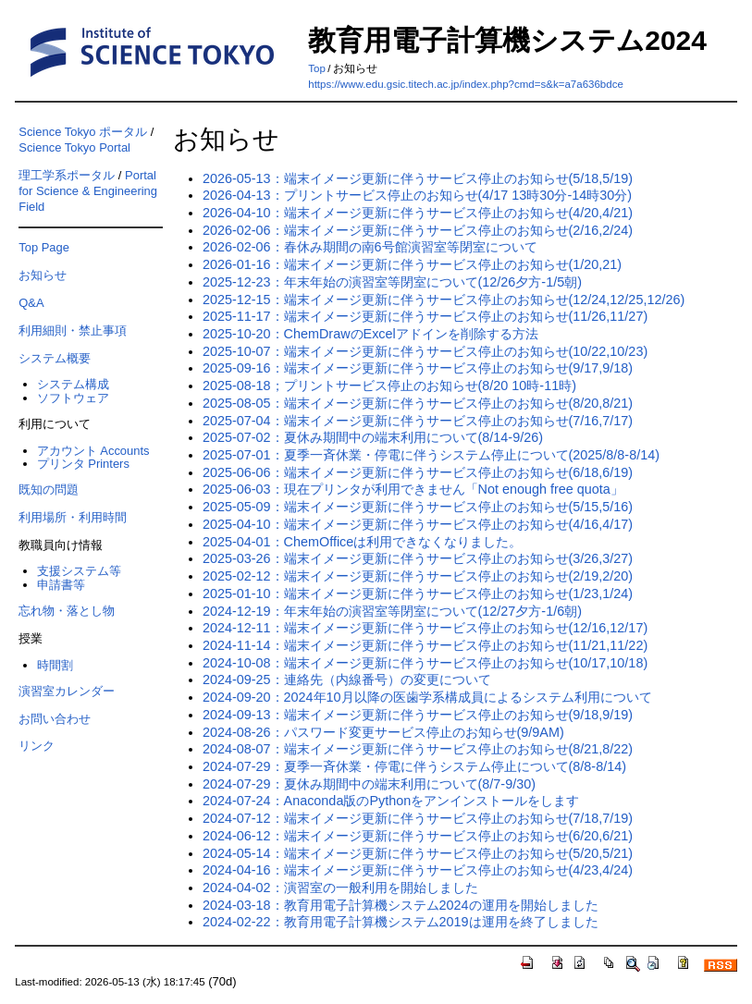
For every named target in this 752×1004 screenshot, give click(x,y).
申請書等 (61, 585)
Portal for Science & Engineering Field (87, 191)
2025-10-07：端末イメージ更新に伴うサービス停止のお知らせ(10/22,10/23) (425, 351)
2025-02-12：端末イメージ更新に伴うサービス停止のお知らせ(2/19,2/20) (418, 576)
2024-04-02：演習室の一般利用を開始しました (340, 887)
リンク (36, 746)
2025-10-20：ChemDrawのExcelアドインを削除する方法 (370, 333)
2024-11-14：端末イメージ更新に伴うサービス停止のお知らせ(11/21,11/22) (425, 645)
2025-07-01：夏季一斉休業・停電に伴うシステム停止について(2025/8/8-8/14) (431, 454)
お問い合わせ (54, 719)
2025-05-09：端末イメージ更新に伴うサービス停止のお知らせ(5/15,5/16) (418, 506)
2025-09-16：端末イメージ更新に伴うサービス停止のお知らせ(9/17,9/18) (418, 368)
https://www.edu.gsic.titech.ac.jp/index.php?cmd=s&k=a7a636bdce (465, 84)
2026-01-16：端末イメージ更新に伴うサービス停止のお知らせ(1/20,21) (412, 264)
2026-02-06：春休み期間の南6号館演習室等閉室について (370, 246)
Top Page (43, 247)
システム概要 (54, 358)
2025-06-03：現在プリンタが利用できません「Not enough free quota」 (413, 489)
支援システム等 (79, 571)
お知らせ (42, 275)
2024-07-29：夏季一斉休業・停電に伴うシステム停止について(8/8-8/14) (414, 766)
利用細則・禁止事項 (72, 330)
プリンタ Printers (83, 464)
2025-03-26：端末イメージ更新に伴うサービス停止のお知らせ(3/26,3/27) (418, 558)
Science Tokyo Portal (74, 147)
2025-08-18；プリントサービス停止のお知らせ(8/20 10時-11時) (389, 385)
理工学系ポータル (66, 175)
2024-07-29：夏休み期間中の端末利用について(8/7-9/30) (369, 784)
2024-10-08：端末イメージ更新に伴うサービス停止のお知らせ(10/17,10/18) (425, 662)
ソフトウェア (73, 398)
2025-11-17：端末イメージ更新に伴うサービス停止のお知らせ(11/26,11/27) (425, 316)
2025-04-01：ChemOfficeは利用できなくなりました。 (362, 541)
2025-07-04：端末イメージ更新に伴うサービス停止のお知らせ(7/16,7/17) (418, 420)
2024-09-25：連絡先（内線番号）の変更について (347, 679)
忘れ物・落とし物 (66, 611)
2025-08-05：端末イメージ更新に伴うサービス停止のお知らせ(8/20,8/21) (418, 403)
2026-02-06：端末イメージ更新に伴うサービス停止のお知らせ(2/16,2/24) (418, 230)
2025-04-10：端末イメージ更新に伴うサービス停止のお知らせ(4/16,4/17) (418, 524)
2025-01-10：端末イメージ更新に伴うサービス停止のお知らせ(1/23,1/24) (418, 593)
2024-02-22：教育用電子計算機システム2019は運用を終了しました (400, 921)
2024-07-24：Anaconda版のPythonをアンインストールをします (391, 800)
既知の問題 (48, 489)
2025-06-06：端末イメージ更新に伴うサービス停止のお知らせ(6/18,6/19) (418, 472)
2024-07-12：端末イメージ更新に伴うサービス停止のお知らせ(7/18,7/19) (418, 818)
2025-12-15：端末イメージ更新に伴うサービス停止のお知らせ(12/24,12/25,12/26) (443, 299)
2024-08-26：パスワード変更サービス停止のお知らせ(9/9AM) (383, 732)
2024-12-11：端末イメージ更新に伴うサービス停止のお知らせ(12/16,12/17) (425, 627)
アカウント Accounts (93, 451)
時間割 (55, 665)
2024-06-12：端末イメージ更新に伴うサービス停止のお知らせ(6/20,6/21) (418, 835)
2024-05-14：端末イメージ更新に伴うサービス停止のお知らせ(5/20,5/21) (418, 853)
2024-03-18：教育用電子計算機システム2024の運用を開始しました (400, 905)
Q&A (30, 303)
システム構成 (73, 384)
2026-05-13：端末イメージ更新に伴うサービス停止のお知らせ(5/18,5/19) (418, 178)
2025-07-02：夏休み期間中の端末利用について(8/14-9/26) (373, 437)
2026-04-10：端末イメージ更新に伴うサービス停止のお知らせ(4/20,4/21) (418, 212)
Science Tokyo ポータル (82, 132)
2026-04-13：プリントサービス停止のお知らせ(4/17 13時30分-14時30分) (417, 195)
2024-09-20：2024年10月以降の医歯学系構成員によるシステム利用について (427, 697)
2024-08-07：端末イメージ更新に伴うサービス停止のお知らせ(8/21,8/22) (418, 748)
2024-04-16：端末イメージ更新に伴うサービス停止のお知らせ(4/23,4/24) (418, 870)
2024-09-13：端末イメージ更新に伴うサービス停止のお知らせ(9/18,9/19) (418, 714)
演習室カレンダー (66, 691)
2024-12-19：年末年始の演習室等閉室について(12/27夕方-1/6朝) (392, 611)
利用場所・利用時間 (72, 517)
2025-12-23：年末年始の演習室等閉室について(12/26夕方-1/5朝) (392, 282)
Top (317, 68)
